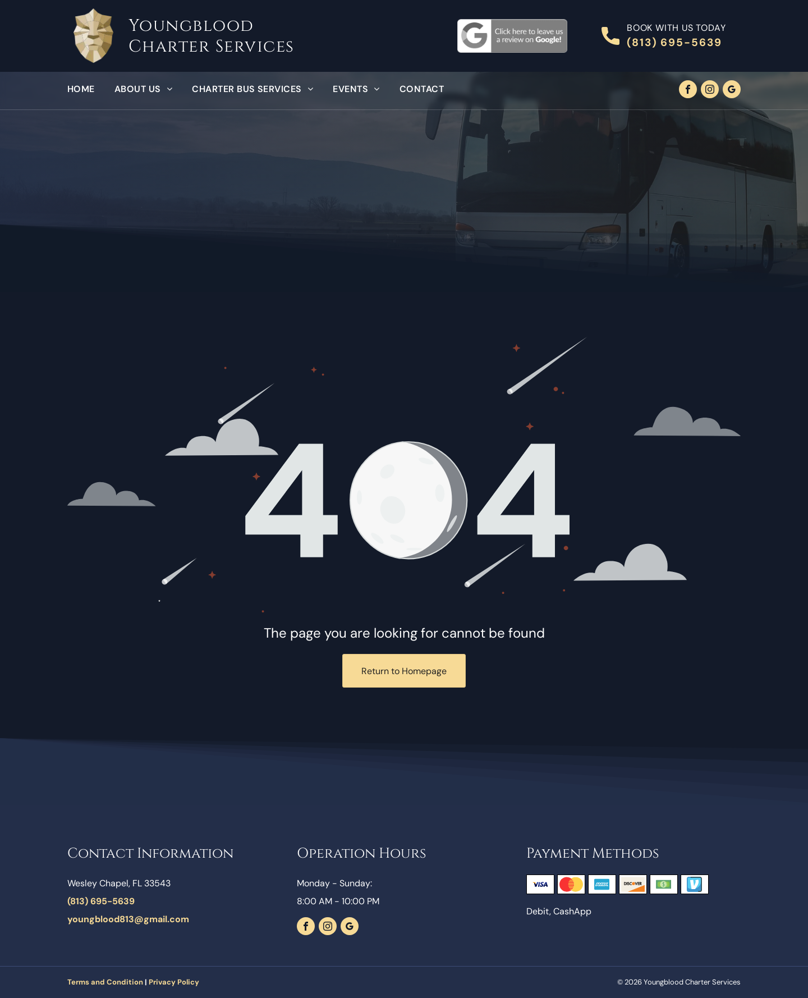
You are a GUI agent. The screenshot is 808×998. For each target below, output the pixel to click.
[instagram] (710, 90)
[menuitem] (90, 89)
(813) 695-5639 (674, 42)
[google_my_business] (732, 90)
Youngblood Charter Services (211, 36)
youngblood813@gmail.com (128, 919)
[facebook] (688, 90)
